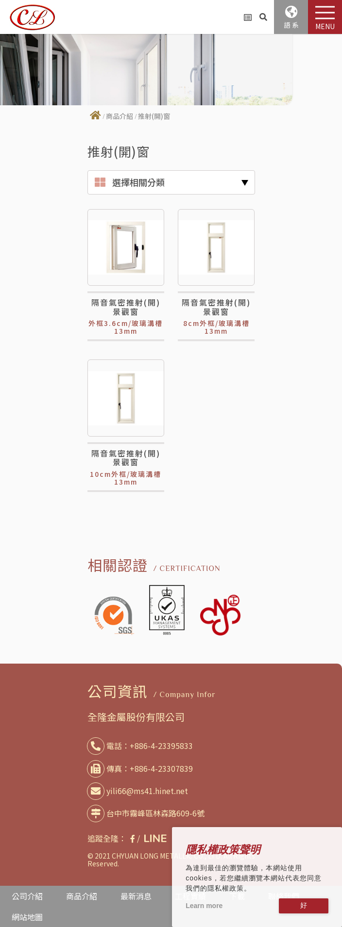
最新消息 (136, 896)
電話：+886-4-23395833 (142, 745)
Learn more (204, 906)
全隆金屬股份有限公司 (136, 716)
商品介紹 (119, 116)
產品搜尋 (263, 17)
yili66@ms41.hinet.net (139, 790)
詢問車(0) (248, 17)
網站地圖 (27, 916)
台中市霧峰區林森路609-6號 (148, 813)
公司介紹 (27, 896)
